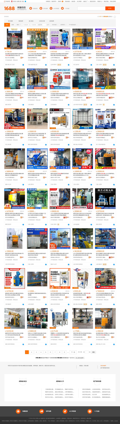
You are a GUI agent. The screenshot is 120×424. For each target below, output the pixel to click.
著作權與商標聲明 (50, 418)
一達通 (111, 421)
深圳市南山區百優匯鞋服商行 (109, 389)
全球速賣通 (31, 421)
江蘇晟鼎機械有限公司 (33, 217)
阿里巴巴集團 (5, 421)
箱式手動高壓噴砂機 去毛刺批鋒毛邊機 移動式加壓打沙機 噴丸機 (60, 294)
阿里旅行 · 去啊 (54, 421)
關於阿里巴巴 (76, 418)
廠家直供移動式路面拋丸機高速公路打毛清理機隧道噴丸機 (37, 174)
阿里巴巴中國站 (23, 421)
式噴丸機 (86, 365)
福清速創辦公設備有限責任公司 (110, 394)
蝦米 (66, 421)
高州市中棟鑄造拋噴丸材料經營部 (73, 397)
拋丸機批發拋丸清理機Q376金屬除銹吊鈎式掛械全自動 (105, 334)
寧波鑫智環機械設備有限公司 (101, 137)
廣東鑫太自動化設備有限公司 (56, 257)
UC (90, 421)
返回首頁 (72, 357)
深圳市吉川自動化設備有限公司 (33, 137)
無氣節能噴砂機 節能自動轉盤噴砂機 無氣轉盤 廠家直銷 (60, 134)
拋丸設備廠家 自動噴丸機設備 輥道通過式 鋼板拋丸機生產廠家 (105, 254)
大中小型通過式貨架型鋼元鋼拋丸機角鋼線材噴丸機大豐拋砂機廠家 (60, 214)
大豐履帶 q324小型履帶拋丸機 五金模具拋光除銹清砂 (105, 174)
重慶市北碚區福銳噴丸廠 (71, 389)
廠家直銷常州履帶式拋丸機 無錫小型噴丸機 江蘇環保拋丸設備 (14, 254)
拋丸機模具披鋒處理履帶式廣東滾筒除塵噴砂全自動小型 (14, 54)
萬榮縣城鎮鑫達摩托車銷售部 (109, 397)
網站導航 (89, 418)
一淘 (48, 421)
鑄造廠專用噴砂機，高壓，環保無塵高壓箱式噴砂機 (82, 294)
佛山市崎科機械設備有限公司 (78, 297)
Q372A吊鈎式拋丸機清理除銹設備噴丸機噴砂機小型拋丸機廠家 (37, 54)
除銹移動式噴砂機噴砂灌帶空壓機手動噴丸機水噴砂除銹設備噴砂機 (60, 54)
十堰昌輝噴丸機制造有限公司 (52, 389)
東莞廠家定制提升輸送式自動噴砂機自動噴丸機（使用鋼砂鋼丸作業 (105, 214)
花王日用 (94, 394)
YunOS (77, 421)
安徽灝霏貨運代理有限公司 (99, 392)
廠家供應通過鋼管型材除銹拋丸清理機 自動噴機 (60, 174)
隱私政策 (69, 418)
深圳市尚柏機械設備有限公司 (33, 337)
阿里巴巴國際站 (14, 421)
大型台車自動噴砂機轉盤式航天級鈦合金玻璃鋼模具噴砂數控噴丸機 (105, 294)
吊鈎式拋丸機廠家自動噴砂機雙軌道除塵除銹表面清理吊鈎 (14, 94)
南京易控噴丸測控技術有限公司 (53, 394)
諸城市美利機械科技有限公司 (33, 297)
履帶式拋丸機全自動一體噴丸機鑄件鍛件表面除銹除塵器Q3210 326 (82, 174)
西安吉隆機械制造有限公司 (10, 217)
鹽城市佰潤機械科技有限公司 (101, 177)
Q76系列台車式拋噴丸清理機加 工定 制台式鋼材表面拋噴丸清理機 (37, 214)
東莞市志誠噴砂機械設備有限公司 (101, 217)
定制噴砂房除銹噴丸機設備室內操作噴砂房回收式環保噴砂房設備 (82, 134)
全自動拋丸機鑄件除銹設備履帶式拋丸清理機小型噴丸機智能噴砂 (60, 94)
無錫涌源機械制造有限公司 (33, 57)
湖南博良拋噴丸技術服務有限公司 (63, 397)
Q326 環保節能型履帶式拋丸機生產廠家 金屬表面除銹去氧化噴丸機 (82, 254)
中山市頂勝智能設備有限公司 (10, 177)
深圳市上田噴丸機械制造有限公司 (63, 394)
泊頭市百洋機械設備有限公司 (78, 57)
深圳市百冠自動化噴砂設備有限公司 (56, 297)
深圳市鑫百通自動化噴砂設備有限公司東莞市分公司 (101, 297)
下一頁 (73, 352)
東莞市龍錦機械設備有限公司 (10, 97)
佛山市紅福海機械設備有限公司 (10, 57)
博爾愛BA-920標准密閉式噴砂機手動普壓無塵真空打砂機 (60, 334)
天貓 (40, 421)
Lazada (116, 421)
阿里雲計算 (72, 421)
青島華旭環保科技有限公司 (78, 257)
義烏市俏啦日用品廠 (87, 392)
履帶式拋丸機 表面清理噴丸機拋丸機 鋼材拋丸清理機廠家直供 (14, 174)
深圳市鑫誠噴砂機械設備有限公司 (78, 337)
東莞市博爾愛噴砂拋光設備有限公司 (56, 337)
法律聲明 (58, 418)
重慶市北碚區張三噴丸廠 (51, 392)
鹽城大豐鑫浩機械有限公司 (101, 57)
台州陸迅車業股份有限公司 (99, 389)
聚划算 (44, 421)
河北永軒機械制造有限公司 (10, 137)
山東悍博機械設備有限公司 (56, 57)
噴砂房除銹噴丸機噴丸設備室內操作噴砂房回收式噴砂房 (37, 254)
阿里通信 (82, 421)
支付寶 (94, 421)
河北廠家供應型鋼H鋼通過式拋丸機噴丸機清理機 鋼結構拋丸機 (14, 134)
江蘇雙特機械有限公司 (101, 97)
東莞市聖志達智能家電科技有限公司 (91, 394)
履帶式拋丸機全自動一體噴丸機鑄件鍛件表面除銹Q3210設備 (82, 54)
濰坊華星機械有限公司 (78, 217)
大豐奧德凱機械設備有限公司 (33, 257)
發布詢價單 (103, 365)
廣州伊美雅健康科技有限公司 (89, 389)
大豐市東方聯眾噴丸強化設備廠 (73, 394)
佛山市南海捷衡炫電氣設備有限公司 (78, 137)
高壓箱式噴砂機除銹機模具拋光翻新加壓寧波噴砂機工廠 (105, 134)
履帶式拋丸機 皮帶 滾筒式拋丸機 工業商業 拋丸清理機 (82, 94)
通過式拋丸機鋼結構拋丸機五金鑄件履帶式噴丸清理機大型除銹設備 (60, 254)
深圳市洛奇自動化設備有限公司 (56, 137)
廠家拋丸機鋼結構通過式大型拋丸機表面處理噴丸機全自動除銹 (105, 54)
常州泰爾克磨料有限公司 (10, 257)
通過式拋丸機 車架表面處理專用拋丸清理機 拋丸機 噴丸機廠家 (82, 334)
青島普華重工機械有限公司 (101, 257)
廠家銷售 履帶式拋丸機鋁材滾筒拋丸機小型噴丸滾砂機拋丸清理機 (14, 214)
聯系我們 (83, 418)
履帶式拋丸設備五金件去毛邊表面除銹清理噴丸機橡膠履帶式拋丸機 (82, 214)
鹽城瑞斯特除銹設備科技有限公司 (10, 297)
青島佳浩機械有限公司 (78, 97)
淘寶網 (36, 421)
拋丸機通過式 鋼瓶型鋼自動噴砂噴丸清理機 (37, 294)
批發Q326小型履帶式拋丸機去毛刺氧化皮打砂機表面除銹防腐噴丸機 (37, 334)
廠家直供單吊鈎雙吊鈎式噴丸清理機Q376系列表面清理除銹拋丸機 (14, 334)
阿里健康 (106, 421)
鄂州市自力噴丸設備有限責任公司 (53, 397)
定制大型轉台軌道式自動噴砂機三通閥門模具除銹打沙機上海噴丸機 (37, 134)
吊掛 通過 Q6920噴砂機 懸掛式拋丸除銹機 (105, 94)
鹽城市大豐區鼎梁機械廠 (33, 97)
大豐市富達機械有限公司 (78, 177)
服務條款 (64, 418)
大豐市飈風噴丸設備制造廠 (71, 392)
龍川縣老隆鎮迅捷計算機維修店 (100, 397)
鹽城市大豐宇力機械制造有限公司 (56, 177)
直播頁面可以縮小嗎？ (107, 392)
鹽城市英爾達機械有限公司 (56, 217)
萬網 (87, 421)
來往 (98, 421)
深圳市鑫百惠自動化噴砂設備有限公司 (10, 337)
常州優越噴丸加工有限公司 (62, 389)
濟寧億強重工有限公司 (33, 177)
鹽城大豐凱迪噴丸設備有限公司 (63, 392)
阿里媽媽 (62, 421)
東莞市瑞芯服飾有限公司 (88, 397)
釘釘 (101, 421)
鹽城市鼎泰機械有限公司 (56, 97)
